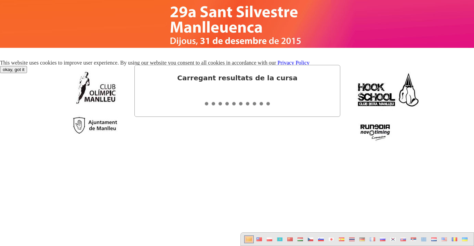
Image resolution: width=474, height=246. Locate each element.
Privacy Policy (293, 63)
